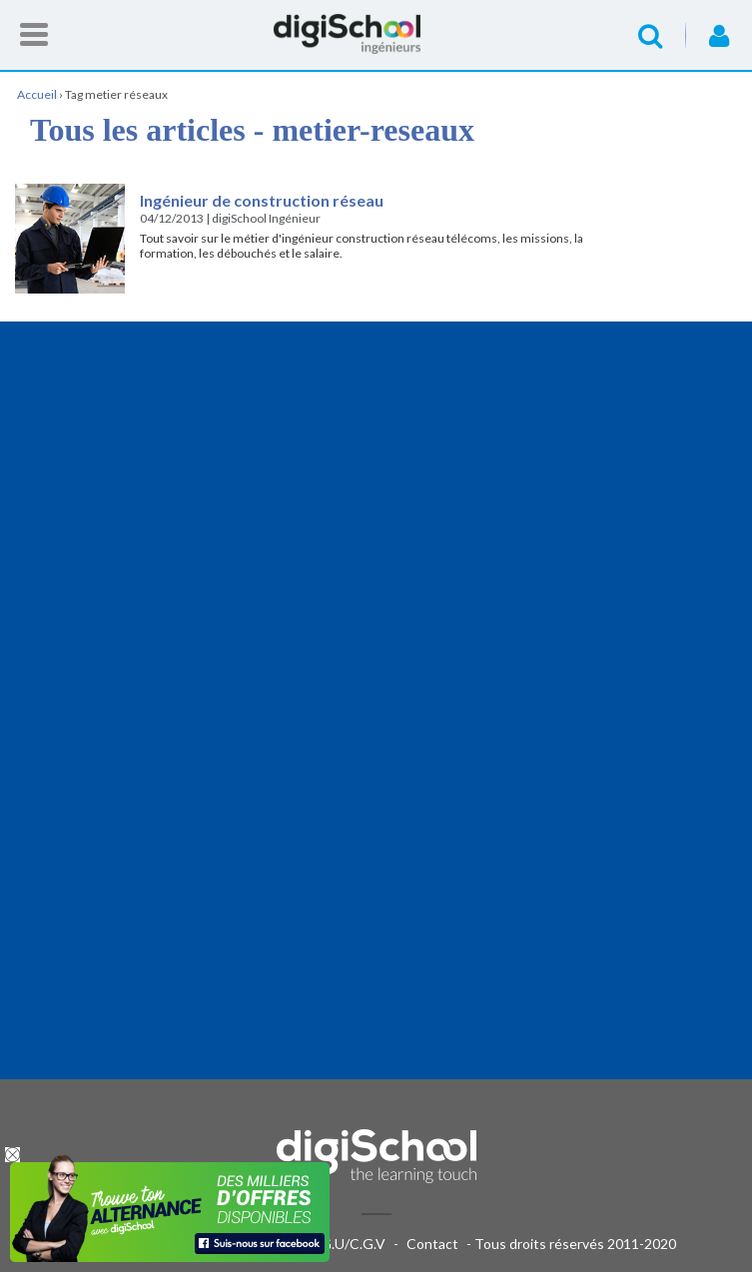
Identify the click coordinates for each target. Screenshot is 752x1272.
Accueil (376, 34)
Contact (432, 1243)
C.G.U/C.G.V (346, 1243)
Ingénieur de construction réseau (261, 200)
